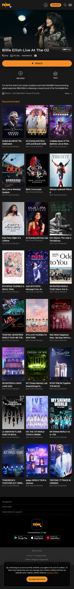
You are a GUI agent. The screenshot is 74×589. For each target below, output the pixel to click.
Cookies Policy (52, 573)
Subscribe (56, 5)
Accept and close (37, 579)
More (67, 93)
